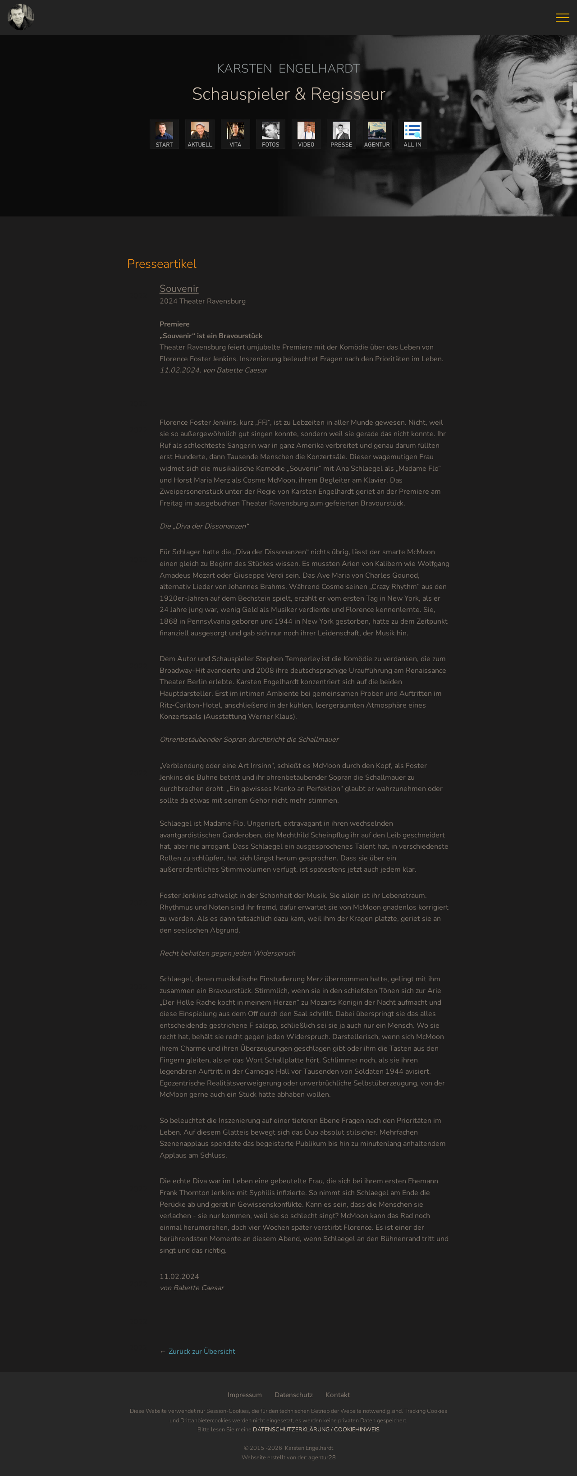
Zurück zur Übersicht (202, 1351)
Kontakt (337, 1394)
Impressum (245, 1394)
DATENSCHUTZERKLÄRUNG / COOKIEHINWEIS (316, 1429)
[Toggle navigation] (563, 17)
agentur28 (322, 1457)
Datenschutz (294, 1394)
